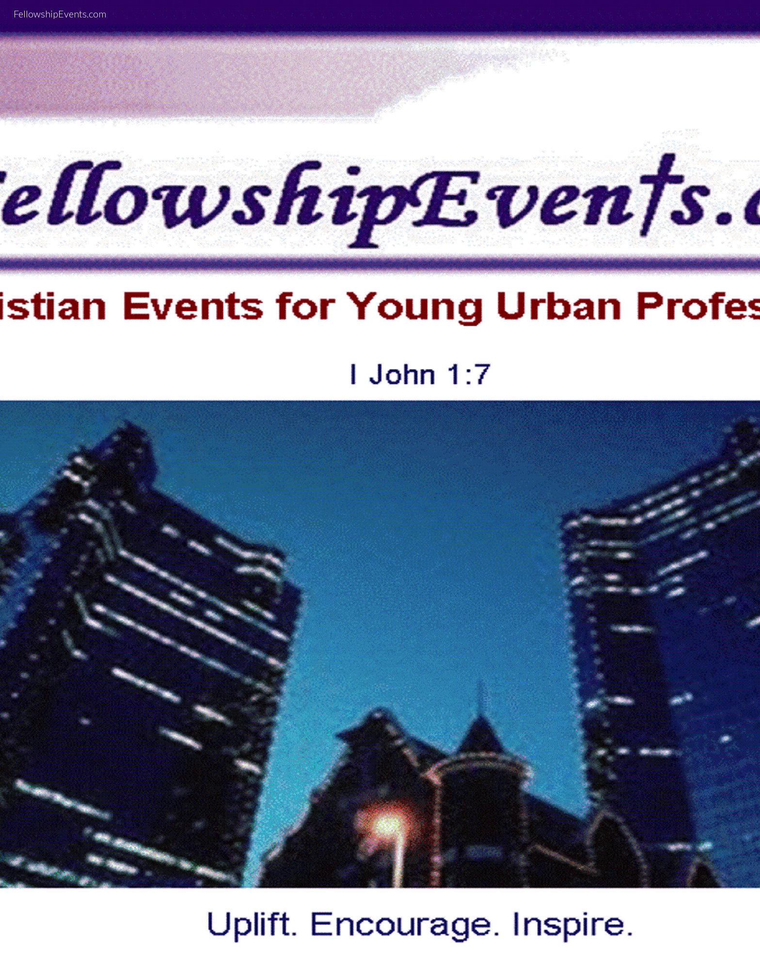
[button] (380, 957)
